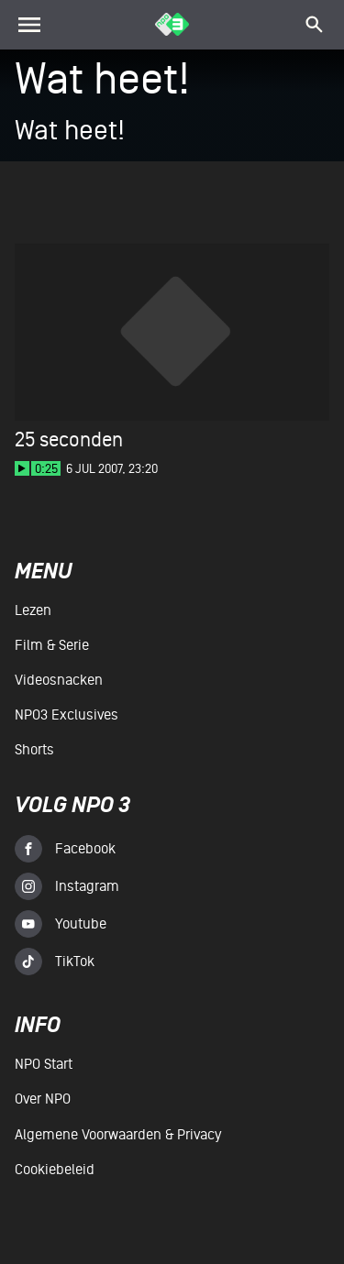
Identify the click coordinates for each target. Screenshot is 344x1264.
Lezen (33, 610)
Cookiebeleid (54, 1169)
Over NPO (43, 1099)
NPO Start (43, 1064)
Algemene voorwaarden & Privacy (118, 1135)
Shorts (34, 750)
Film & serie (52, 645)
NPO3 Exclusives (66, 715)
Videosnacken (59, 680)
